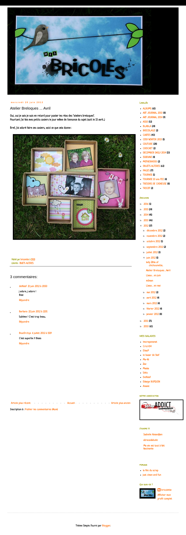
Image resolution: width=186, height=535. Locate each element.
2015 (146, 209)
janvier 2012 (153, 314)
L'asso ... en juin (153, 275)
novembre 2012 (155, 236)
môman (149, 280)
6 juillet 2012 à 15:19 (42, 333)
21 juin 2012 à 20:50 (37, 286)
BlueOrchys (25, 333)
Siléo (145, 372)
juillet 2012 (152, 252)
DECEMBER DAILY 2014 (154, 152)
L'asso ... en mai (153, 285)
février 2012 (153, 308)
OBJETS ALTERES (26, 263)
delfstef (23, 286)
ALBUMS (147, 108)
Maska (146, 368)
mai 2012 (151, 292)
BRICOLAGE (149, 130)
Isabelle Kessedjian (152, 434)
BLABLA (147, 126)
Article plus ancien (120, 403)
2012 (146, 226)
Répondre (24, 300)
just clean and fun (152, 475)
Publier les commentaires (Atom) (41, 409)
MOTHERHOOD (150, 161)
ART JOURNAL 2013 (152, 113)
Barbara (23, 311)
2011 (146, 321)
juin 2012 (151, 258)
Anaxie (146, 386)
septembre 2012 (155, 247)
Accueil (71, 403)
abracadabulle (150, 440)
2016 (146, 204)
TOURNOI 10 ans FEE (153, 179)
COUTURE (148, 144)
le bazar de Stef (151, 355)
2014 (146, 215)
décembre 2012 (155, 230)
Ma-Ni (146, 359)
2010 (146, 326)
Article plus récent (21, 403)
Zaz (144, 364)
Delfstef (147, 377)
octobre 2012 (154, 241)
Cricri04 (147, 346)
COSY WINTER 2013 (152, 139)
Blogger (106, 525)
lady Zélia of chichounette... (154, 264)
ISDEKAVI (147, 157)
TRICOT (146, 188)
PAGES (146, 170)
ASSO (145, 122)
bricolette (166, 490)
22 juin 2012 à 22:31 (37, 311)
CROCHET (148, 148)
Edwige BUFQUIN (151, 381)
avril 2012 (152, 298)
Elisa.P (146, 350)
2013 (146, 220)
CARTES (146, 135)
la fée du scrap (150, 470)
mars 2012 (152, 303)
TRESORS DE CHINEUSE (154, 183)
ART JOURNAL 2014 (152, 117)
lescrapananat (150, 342)
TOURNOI (147, 175)
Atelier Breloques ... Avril (158, 270)
